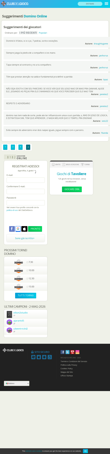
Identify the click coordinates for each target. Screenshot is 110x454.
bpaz (105, 79)
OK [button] (85, 451)
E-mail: (10, 175)
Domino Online (35, 16)
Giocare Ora (72, 189)
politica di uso (12, 210)
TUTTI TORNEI (26, 295)
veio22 (105, 121)
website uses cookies (34, 451)
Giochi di (71, 173)
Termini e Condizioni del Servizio (74, 361)
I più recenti (28, 33)
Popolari (43, 32)
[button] (18, 228)
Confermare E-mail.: (16, 186)
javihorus (103, 55)
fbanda (104, 132)
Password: (11, 197)
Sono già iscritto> (24, 238)
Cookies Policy (67, 368)
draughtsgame (101, 43)
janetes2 (104, 94)
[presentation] (26, 219)
